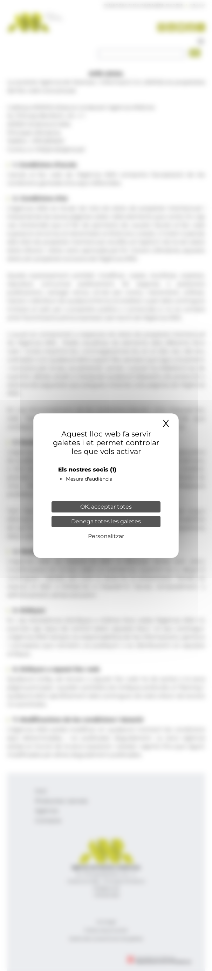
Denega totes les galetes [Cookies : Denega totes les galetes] (106, 521)
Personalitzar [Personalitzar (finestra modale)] (106, 536)
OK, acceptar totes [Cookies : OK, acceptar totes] (106, 506)
